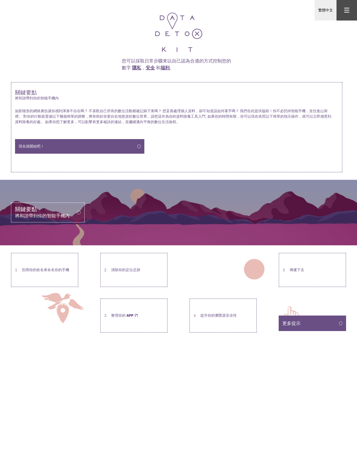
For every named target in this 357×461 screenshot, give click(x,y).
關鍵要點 (176, 95)
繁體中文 (325, 10)
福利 (165, 68)
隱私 (136, 68)
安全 (150, 68)
